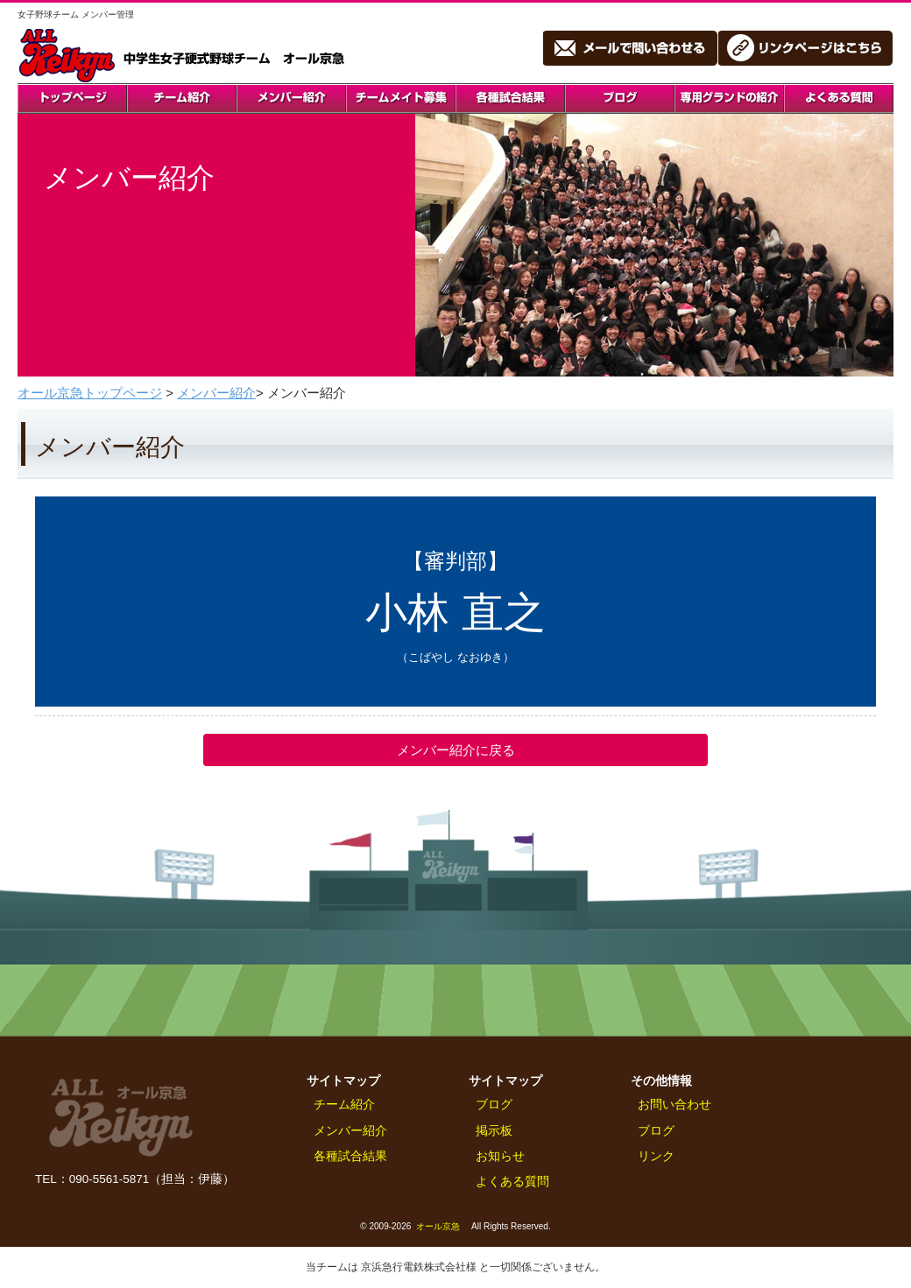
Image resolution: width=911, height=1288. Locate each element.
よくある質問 (512, 1181)
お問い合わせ (674, 1104)
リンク (656, 1156)
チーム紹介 (344, 1104)
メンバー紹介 (216, 392)
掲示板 (494, 1130)
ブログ (494, 1104)
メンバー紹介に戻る (456, 750)
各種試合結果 (350, 1156)
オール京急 (438, 1226)
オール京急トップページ (90, 392)
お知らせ (500, 1156)
